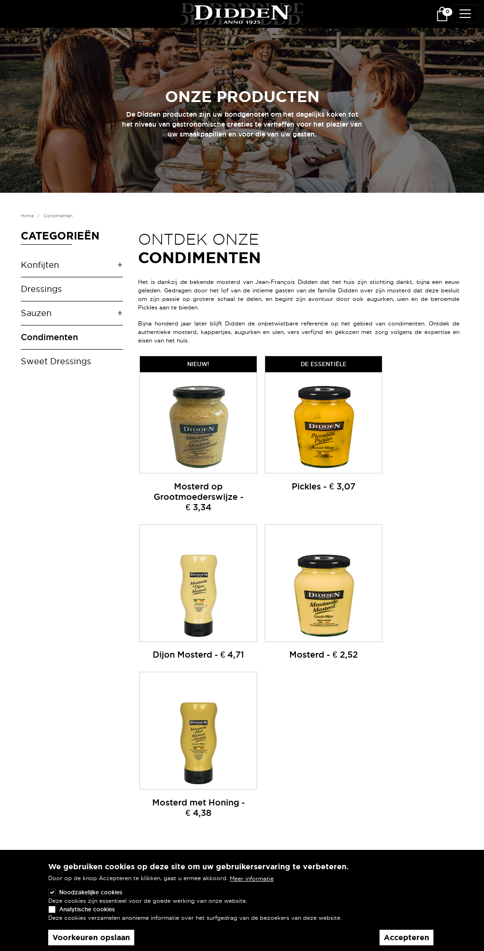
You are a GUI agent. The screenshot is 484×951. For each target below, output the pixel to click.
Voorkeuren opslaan (91, 937)
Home (27, 216)
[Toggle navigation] (465, 13)
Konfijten (40, 264)
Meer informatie (252, 878)
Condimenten (49, 337)
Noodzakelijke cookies (90, 892)
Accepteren (406, 937)
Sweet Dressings (56, 361)
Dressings (41, 288)
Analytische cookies (87, 909)
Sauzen (36, 312)
